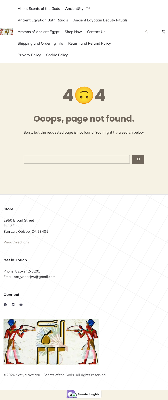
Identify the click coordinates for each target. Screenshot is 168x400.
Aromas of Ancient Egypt (39, 31)
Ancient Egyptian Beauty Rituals (100, 20)
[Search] (138, 159)
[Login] (145, 31)
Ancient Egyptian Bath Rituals (43, 20)
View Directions (16, 242)
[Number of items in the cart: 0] (163, 31)
